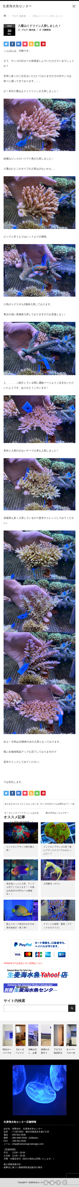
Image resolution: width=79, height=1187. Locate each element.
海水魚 (32, 30)
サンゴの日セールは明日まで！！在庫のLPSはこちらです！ (57, 805)
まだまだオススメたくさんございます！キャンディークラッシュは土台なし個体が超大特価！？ (21, 805)
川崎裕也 (46, 30)
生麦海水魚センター (36, 1182)
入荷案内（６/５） (52, 883)
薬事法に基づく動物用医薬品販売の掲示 (23, 1167)
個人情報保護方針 (12, 1164)
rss (45, 1182)
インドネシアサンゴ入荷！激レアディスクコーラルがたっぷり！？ (57, 850)
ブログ (24, 30)
